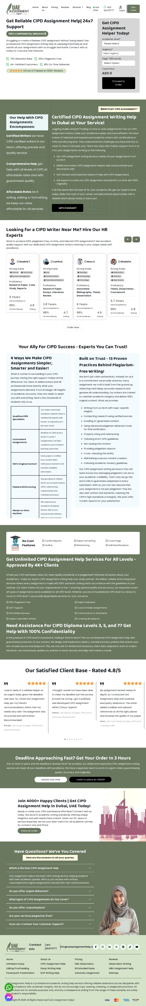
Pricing (54, 7)
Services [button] (77, 7)
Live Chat (96, 9)
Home (35, 7)
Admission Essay (15, 963)
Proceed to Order (118, 83)
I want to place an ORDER (90, 779)
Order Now (73, 327)
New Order (133, 9)
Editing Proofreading (17, 968)
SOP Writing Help (49, 973)
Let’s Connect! (67, 208)
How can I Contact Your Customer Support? (36, 924)
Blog (89, 7)
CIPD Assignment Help (52, 963)
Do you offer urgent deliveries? (28, 891)
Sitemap (113, 973)
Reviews (65, 7)
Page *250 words (111, 58)
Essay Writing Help (50, 968)
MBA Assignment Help (121, 968)
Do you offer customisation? (27, 907)
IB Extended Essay (85, 968)
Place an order (29, 830)
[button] (65, 739)
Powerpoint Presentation (20, 973)
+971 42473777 (109, 9)
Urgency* (107, 49)
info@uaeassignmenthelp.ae (77, 946)
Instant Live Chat (50, 779)
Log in (122, 9)
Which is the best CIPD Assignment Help (33, 868)
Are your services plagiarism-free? (31, 916)
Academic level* (111, 39)
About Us (45, 9)
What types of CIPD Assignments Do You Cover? (39, 899)
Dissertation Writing (120, 963)
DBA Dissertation (84, 963)
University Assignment (87, 973)
